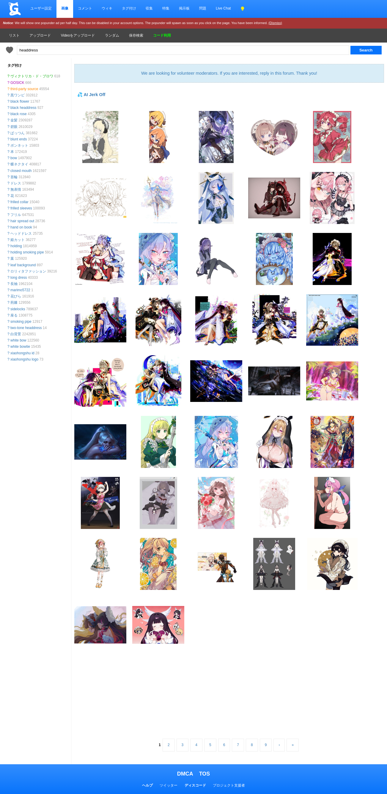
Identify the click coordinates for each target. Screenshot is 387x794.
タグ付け (129, 8)
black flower (19, 101)
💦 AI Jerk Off (91, 94)
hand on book (21, 227)
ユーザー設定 (41, 8)
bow (13, 158)
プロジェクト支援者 (229, 785)
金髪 (14, 120)
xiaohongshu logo (24, 359)
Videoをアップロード (78, 35)
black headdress (23, 108)
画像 (64, 8)
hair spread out (22, 221)
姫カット (17, 240)
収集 (149, 8)
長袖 (14, 284)
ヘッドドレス (21, 233)
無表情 (15, 189)
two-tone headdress (26, 328)
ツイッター (168, 785)
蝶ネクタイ (19, 164)
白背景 (15, 334)
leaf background (23, 265)
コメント (85, 8)
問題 (202, 8)
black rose (18, 114)
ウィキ (107, 8)
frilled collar (19, 202)
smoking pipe (21, 322)
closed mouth (21, 171)
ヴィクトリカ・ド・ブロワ (31, 76)
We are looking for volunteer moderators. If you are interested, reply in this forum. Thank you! (229, 73)
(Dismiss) (275, 23)
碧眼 (14, 127)
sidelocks (17, 309)
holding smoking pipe (27, 252)
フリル (15, 215)
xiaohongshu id (22, 353)
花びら (15, 296)
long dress (18, 277)
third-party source (24, 89)
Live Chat (223, 8)
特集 (165, 8)
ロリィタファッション (28, 271)
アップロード (40, 35)
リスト (14, 35)
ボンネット (19, 145)
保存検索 (136, 35)
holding (16, 246)
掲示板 (184, 8)
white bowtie (20, 346)
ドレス (15, 183)
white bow (18, 340)
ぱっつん (17, 133)
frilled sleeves (21, 208)
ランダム (112, 35)
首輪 (14, 177)
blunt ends (18, 139)
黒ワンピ (17, 95)
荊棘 (14, 302)
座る (14, 315)
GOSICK (17, 83)
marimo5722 (20, 290)
